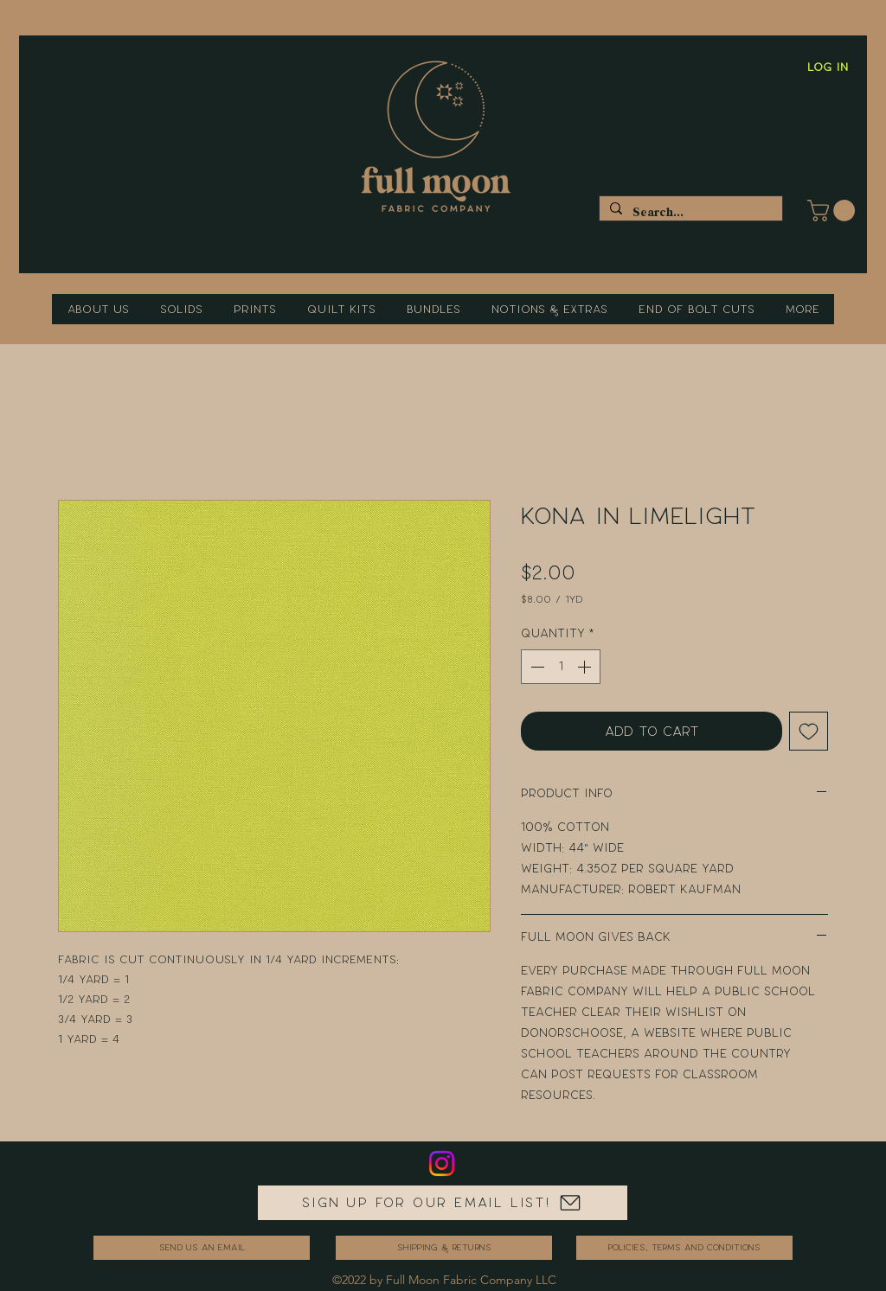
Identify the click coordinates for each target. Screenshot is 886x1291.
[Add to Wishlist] (808, 731)
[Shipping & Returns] (444, 1248)
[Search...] (689, 212)
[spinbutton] (561, 666)
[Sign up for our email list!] (442, 1203)
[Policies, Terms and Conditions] (684, 1248)
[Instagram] (442, 1163)
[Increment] (586, 666)
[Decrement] (535, 666)
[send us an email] (201, 1248)
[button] (833, 210)
